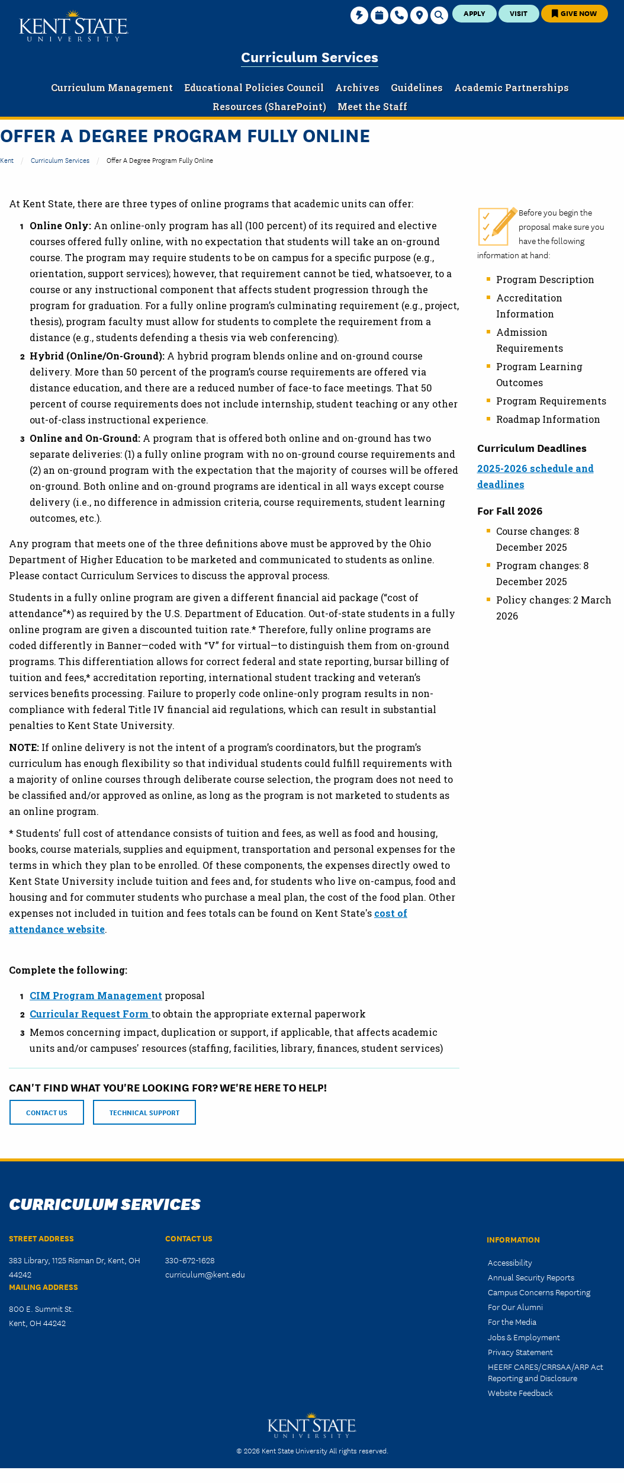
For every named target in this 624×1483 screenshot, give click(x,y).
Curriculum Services (309, 56)
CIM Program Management (96, 995)
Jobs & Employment (524, 1336)
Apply (474, 13)
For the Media (512, 1321)
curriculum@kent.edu (205, 1273)
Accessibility (510, 1262)
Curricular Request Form (90, 1013)
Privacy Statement (520, 1351)
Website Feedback (520, 1392)
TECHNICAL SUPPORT (144, 1112)
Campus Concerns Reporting (539, 1291)
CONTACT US (46, 1112)
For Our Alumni (515, 1306)
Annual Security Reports (531, 1276)
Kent (7, 159)
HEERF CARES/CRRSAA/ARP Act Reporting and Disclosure (545, 1372)
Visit (518, 13)
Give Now (574, 13)
